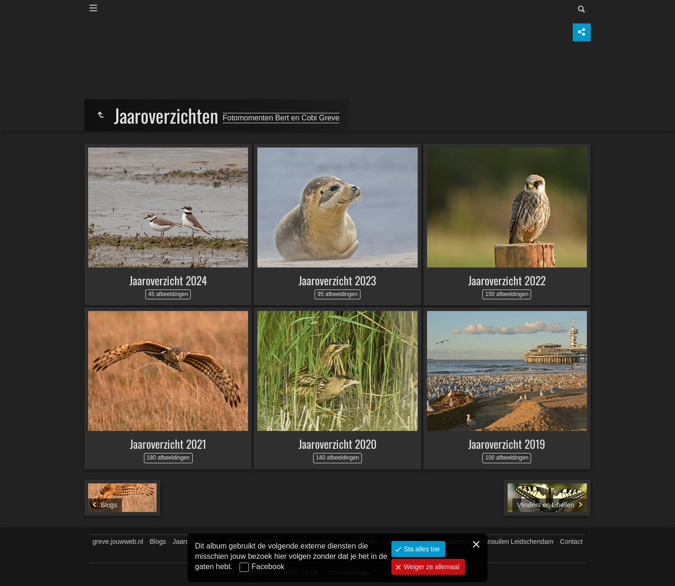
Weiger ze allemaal (430, 567)
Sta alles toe (421, 549)
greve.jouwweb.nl (117, 541)
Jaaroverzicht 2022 (507, 280)
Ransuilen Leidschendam (516, 541)
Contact (571, 541)
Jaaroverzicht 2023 (337, 280)
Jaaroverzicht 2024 (168, 280)
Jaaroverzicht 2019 (506, 443)
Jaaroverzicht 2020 (337, 443)
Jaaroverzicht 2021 (168, 443)
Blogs (158, 541)
